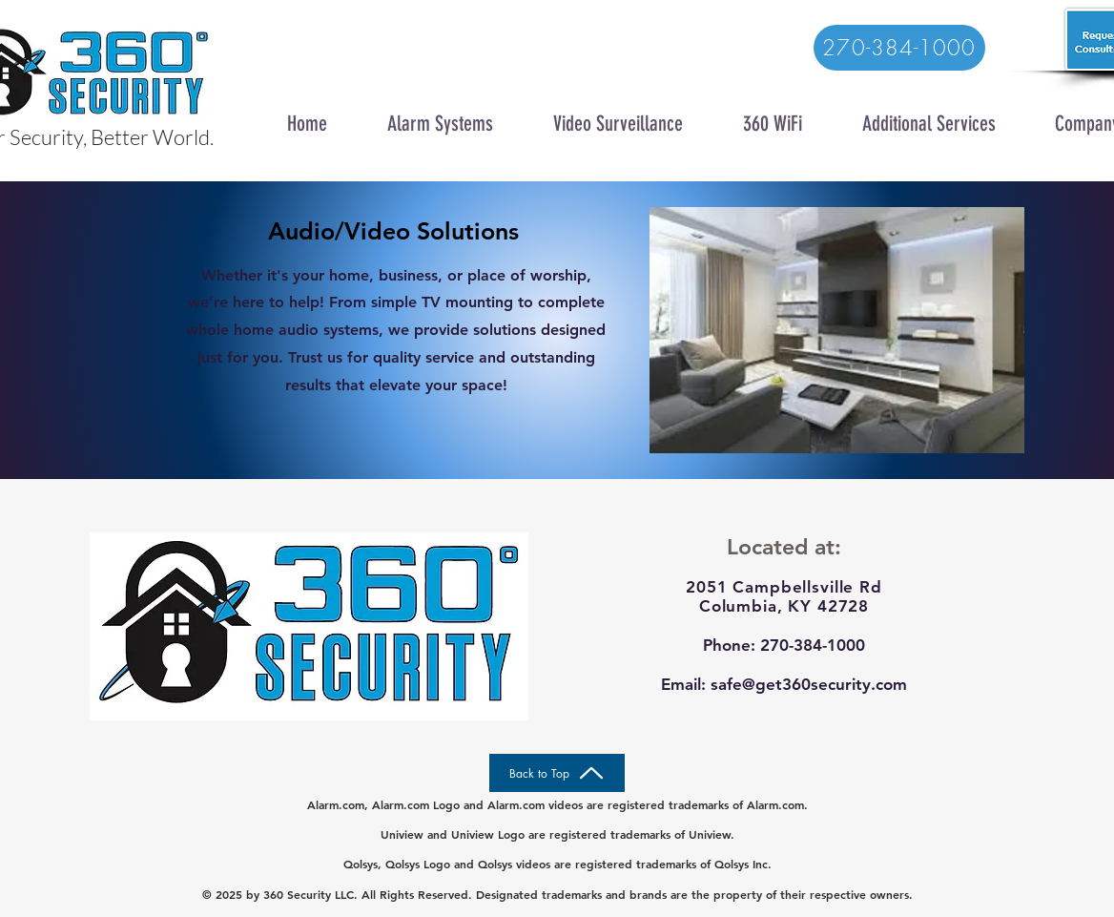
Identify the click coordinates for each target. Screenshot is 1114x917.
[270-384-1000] (899, 48)
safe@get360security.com (809, 684)
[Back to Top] (557, 773)
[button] (440, 121)
